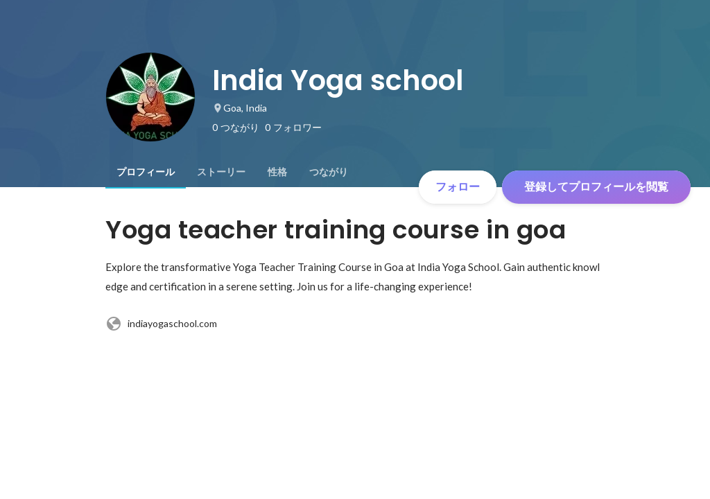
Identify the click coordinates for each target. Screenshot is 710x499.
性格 (277, 172)
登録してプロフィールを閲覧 (596, 187)
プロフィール (145, 172)
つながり (328, 172)
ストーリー (221, 172)
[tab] (145, 172)
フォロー (457, 187)
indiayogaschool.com (161, 323)
